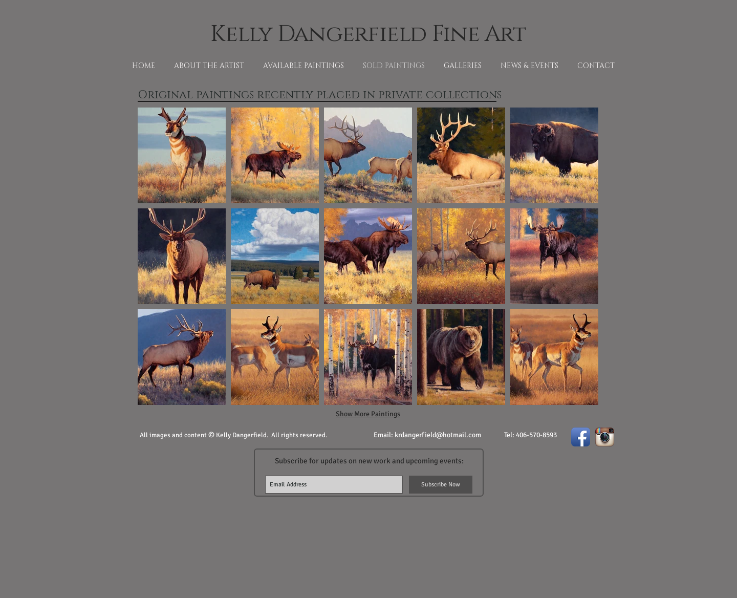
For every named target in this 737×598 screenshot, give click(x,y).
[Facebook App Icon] (580, 437)
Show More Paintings (368, 414)
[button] (182, 155)
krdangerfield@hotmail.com (438, 435)
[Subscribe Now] (440, 485)
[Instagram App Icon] (604, 437)
